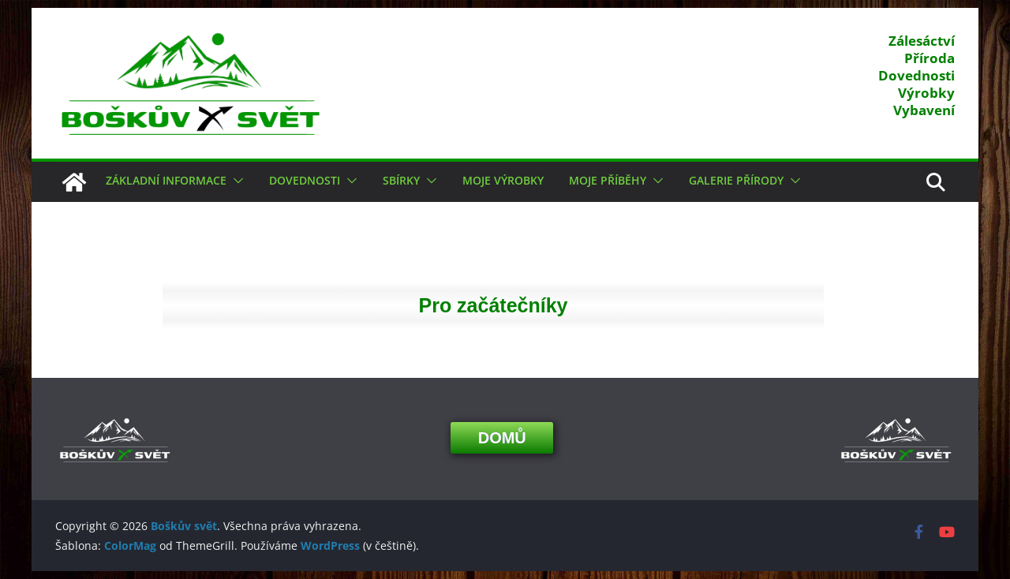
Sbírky (401, 180)
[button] (235, 181)
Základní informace (166, 180)
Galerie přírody (736, 180)
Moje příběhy (607, 180)
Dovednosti (304, 180)
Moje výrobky (503, 180)
